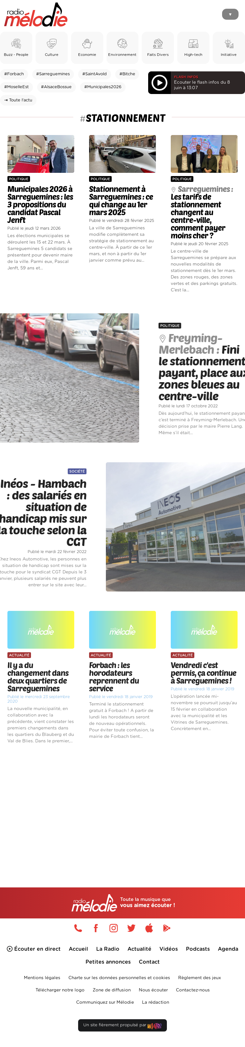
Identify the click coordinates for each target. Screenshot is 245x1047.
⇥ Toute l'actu (18, 100)
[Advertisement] (122, 804)
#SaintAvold (94, 74)
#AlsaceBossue (56, 87)
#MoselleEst (16, 87)
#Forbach (14, 74)
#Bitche (127, 74)
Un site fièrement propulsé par (122, 1026)
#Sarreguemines (53, 74)
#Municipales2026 (102, 87)
